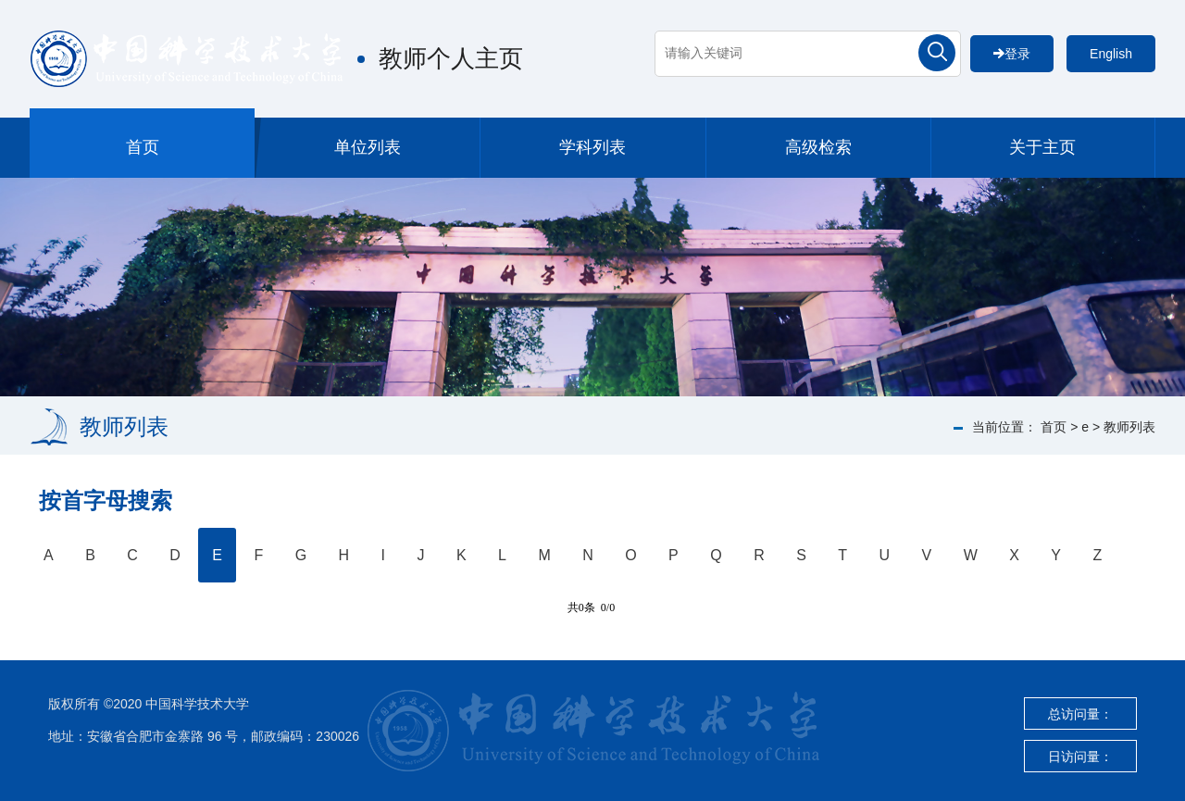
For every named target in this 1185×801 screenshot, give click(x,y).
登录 (1011, 53)
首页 (142, 147)
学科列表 (592, 147)
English (1111, 53)
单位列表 (367, 147)
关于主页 (1042, 147)
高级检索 (818, 147)
